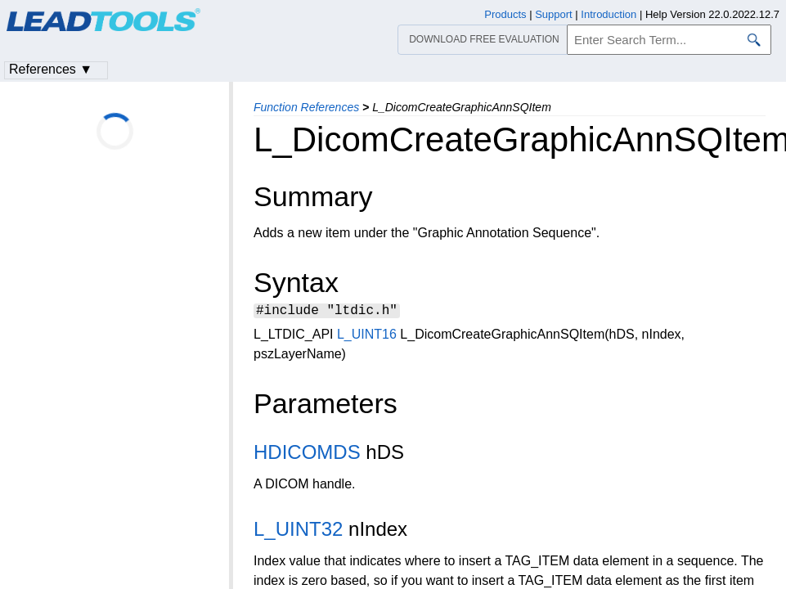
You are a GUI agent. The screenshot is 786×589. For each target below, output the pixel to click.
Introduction (608, 14)
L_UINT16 (367, 337)
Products (505, 14)
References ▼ (50, 69)
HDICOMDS (307, 454)
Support (554, 14)
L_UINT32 (298, 531)
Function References (306, 107)
